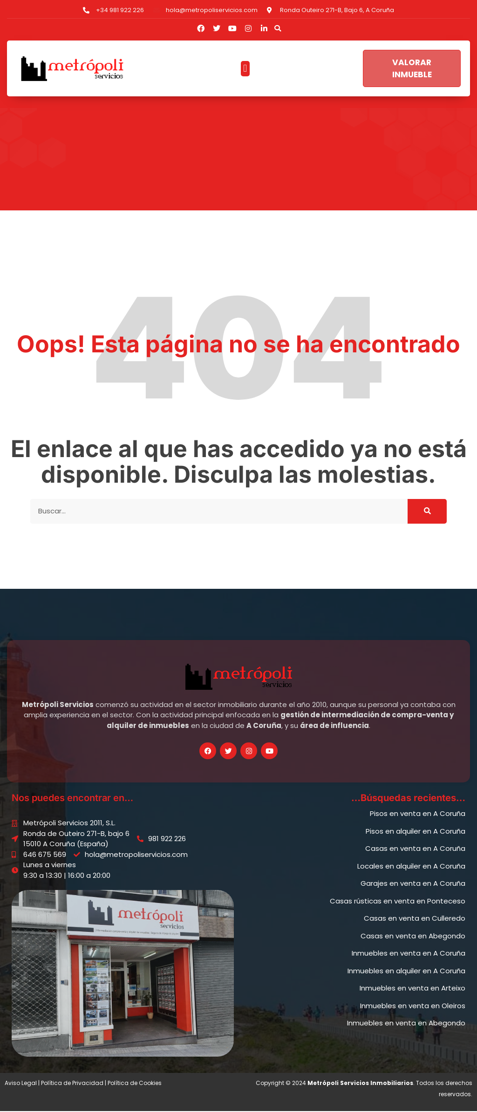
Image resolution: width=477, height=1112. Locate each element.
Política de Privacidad (72, 1084)
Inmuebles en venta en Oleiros (412, 1006)
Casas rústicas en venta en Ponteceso (397, 902)
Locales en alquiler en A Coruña (411, 867)
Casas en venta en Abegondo (413, 937)
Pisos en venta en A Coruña (417, 814)
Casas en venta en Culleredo (414, 919)
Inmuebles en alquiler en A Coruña (406, 972)
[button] (277, 28)
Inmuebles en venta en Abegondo (406, 1024)
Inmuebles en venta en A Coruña (408, 954)
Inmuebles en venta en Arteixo (412, 989)
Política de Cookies (135, 1084)
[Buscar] (427, 512)
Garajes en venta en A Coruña (413, 884)
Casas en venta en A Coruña (415, 849)
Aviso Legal (21, 1084)
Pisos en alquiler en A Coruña (415, 832)
